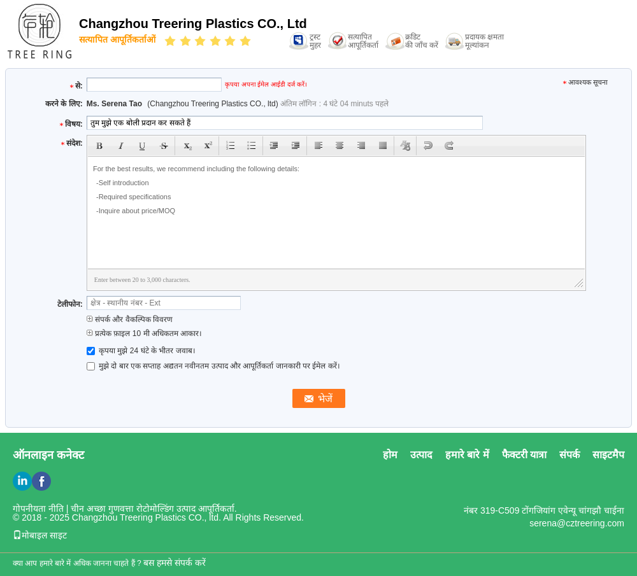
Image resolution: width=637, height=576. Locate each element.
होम (390, 454)
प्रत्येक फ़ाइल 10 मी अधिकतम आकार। (144, 333)
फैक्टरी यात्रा (524, 454)
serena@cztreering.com (576, 523)
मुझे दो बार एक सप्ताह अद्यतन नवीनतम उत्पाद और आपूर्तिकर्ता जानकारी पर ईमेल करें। (213, 366)
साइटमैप (608, 454)
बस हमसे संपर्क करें (174, 563)
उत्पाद (421, 454)
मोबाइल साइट (40, 535)
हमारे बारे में (467, 454)
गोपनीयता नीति (38, 508)
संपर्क (569, 454)
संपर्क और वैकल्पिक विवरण (130, 319)
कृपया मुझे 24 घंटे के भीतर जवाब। (141, 350)
